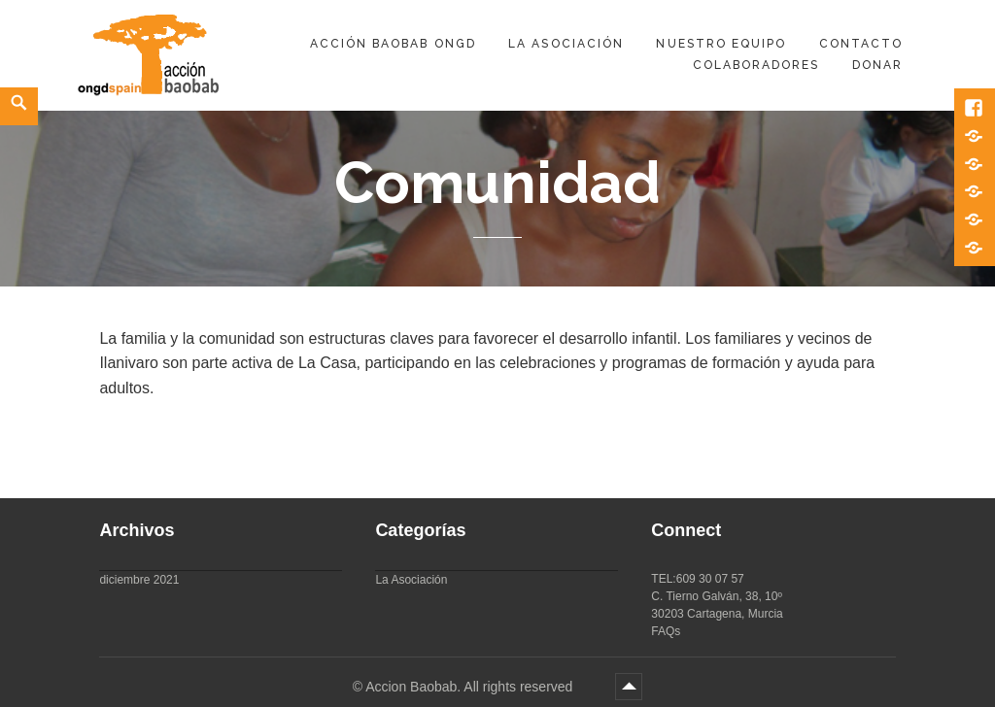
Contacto (861, 43)
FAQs (665, 631)
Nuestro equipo (721, 43)
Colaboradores (756, 65)
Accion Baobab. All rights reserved (470, 686)
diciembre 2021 (139, 580)
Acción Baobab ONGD (393, 43)
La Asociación (566, 43)
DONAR (877, 65)
